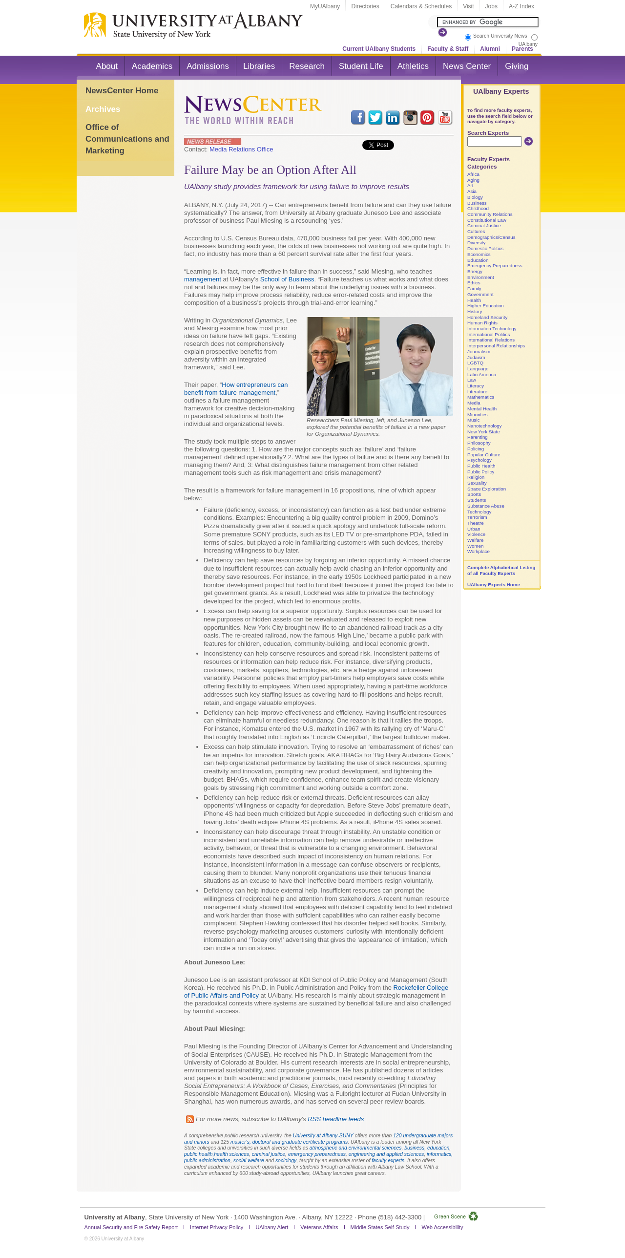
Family (474, 288)
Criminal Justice (484, 225)
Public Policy (480, 471)
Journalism (478, 351)
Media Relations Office (241, 149)
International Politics (488, 334)
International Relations (491, 339)
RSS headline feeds (336, 1119)
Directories (365, 6)
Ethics (473, 282)
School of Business (287, 279)
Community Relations (490, 214)
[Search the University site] (488, 22)
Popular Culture (483, 454)
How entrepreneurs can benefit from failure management (236, 388)
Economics (479, 254)
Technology (479, 511)
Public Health (481, 466)
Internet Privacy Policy (216, 1227)
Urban (473, 529)
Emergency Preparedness (494, 265)
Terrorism (477, 517)
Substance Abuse (485, 506)
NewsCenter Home (121, 90)
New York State (483, 431)
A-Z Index (521, 6)
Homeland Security (487, 317)
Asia (472, 191)
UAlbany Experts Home (493, 584)
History (474, 311)
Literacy (475, 385)
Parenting (477, 437)
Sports (474, 494)
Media (473, 402)
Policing (475, 448)
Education (477, 260)
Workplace (478, 551)
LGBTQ (475, 362)
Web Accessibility (442, 1227)
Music (473, 420)
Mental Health (482, 408)
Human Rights (482, 322)
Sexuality (477, 483)
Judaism (476, 357)
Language (477, 368)
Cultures (476, 231)
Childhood (478, 208)
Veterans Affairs (319, 1227)
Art (470, 185)
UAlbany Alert (271, 1227)
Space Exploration (486, 488)
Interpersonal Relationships (496, 345)
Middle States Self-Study (380, 1227)
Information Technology (492, 328)
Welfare (475, 540)
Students (476, 500)
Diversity (476, 242)
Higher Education (485, 305)
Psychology (479, 460)
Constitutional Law (486, 220)
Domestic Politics (485, 248)
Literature (477, 391)
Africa (473, 174)
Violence (476, 534)
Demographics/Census (491, 237)
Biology (475, 197)
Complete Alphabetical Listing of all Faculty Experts (501, 570)
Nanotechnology (484, 425)
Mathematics (480, 397)
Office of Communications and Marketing (127, 139)
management (202, 279)
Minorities (477, 414)
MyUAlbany (325, 6)
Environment (480, 277)
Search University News (500, 36)
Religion (475, 477)
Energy (474, 271)
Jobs (491, 6)
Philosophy (479, 443)
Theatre (475, 523)
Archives (102, 109)
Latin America (481, 374)
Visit (468, 6)
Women (475, 546)
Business (477, 203)
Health (474, 300)
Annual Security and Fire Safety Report (131, 1227)
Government (480, 294)
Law (471, 380)
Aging (473, 180)
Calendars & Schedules (421, 6)
